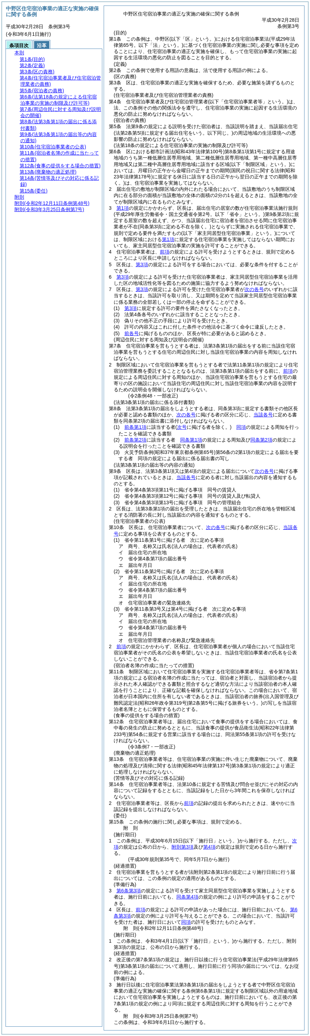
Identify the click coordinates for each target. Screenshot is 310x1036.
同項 (241, 427)
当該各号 (263, 414)
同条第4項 (187, 897)
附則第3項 (183, 847)
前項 (164, 252)
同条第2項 (261, 440)
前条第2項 (135, 440)
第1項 (122, 208)
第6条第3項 (128, 890)
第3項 (142, 264)
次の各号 (254, 289)
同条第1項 (191, 440)
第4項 (209, 847)
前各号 (131, 333)
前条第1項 (135, 427)
